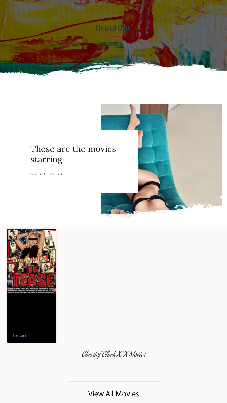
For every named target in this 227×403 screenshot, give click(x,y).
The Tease (19, 336)
